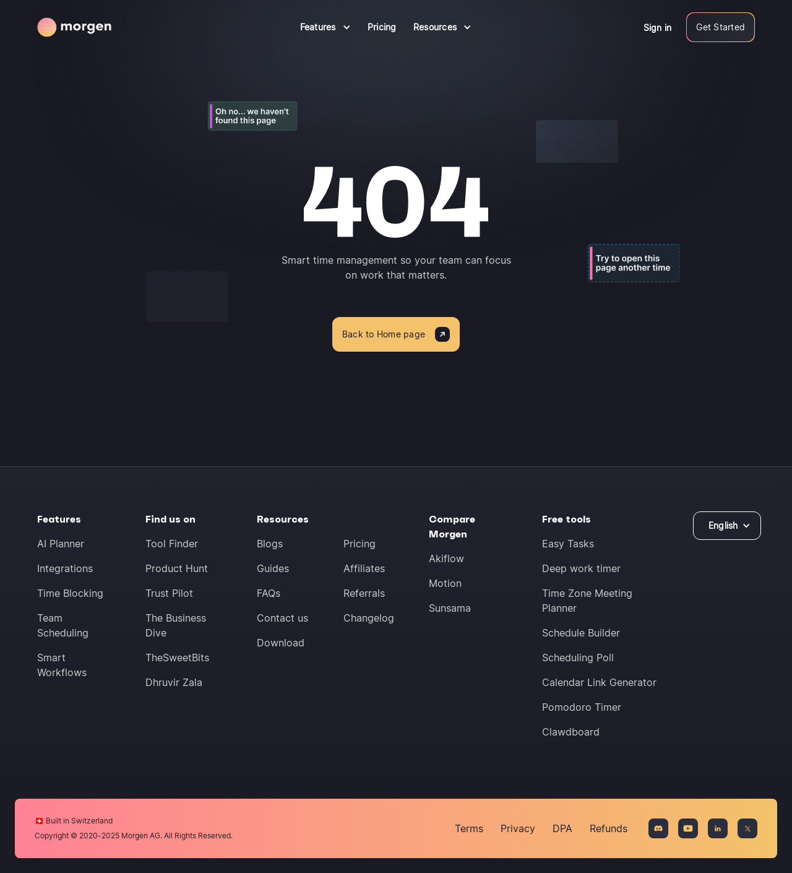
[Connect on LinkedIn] (718, 828)
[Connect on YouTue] (688, 828)
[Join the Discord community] (658, 828)
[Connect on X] (747, 828)
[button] (325, 27)
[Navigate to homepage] (74, 27)
